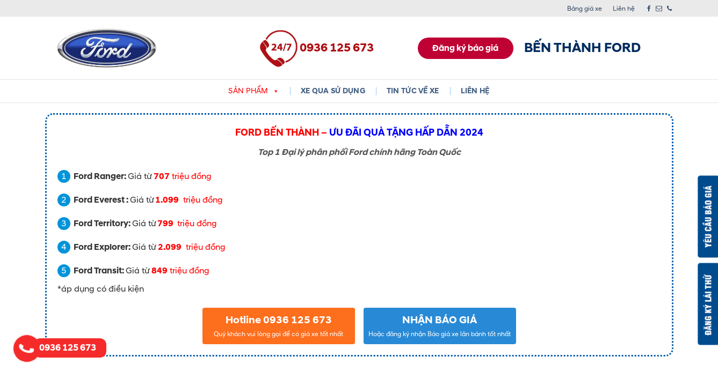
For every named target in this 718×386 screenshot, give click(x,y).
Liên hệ (624, 9)
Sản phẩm (253, 90)
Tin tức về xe (413, 90)
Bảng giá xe (584, 9)
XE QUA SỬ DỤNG (333, 90)
